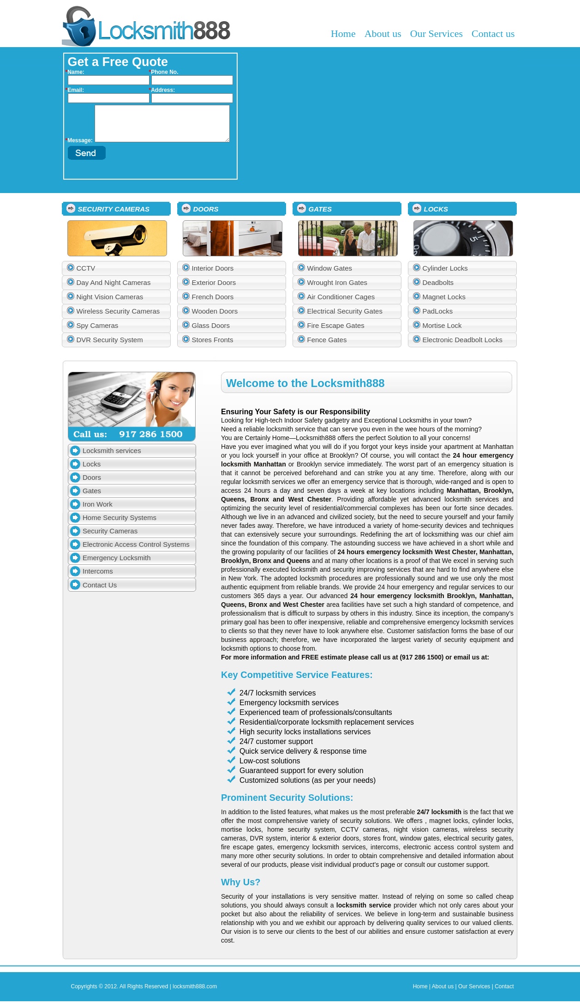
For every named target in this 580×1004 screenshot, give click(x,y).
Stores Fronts (212, 340)
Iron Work (98, 504)
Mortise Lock (442, 325)
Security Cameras (110, 531)
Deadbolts (438, 282)
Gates (92, 491)
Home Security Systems (119, 517)
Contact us (493, 33)
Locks (92, 464)
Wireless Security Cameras (118, 311)
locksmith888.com (195, 986)
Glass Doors (211, 325)
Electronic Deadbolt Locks (462, 340)
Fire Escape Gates (336, 325)
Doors (92, 477)
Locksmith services (112, 450)
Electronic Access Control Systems (136, 544)
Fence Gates (327, 340)
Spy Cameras (98, 325)
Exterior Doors (214, 282)
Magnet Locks (444, 297)
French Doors (213, 297)
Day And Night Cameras (114, 282)
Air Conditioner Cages (341, 297)
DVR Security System (110, 340)
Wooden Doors (215, 311)
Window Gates (330, 268)
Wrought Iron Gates (337, 282)
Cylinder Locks (445, 268)
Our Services (436, 33)
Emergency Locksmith (117, 558)
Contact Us (100, 585)
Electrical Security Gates (345, 311)
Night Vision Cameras (110, 297)
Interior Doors (213, 268)
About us (383, 33)
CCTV (86, 268)
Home (343, 33)
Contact (504, 986)
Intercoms (98, 571)
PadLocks (438, 311)
